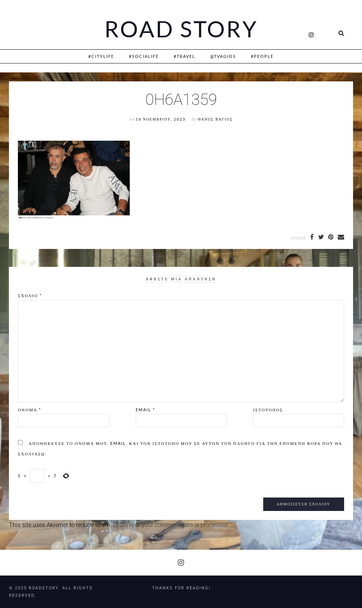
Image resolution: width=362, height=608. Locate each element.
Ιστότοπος (268, 409)
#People (262, 56)
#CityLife (101, 56)
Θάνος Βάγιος (215, 119)
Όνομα (29, 409)
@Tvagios (223, 56)
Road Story (181, 29)
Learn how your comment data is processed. (171, 525)
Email (145, 409)
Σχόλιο (30, 295)
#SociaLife (144, 56)
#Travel (184, 56)
